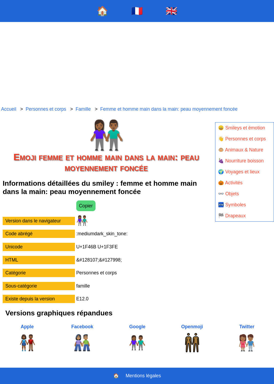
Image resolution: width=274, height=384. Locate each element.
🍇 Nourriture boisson (241, 160)
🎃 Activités (230, 182)
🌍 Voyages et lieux (239, 171)
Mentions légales (143, 375)
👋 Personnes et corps (242, 138)
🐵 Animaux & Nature (240, 149)
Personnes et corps (46, 109)
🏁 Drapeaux (232, 215)
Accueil (8, 109)
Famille (83, 109)
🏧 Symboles (232, 204)
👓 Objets (228, 193)
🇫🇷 (137, 11)
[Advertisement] (137, 64)
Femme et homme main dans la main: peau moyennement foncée (168, 109)
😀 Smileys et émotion (241, 128)
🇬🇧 (171, 11)
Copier (86, 205)
